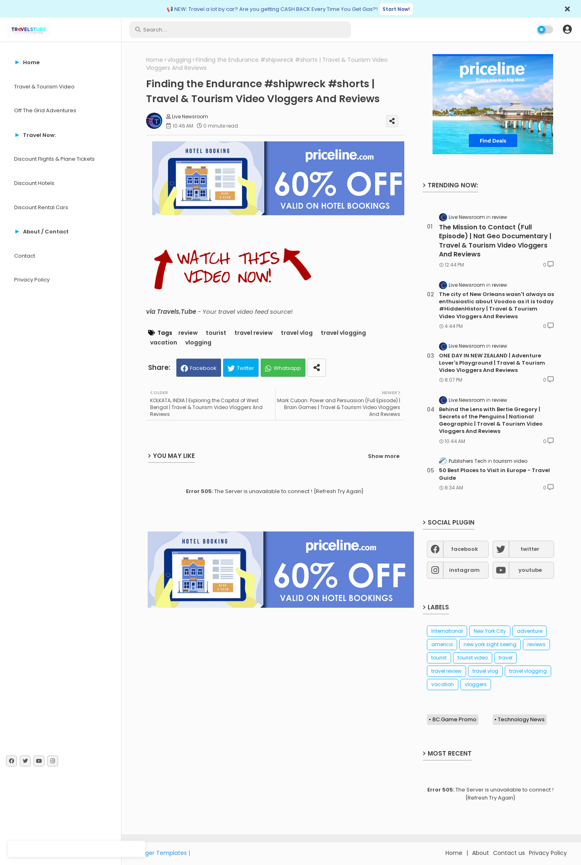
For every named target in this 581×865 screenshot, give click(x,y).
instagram (464, 570)
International (447, 631)
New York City (490, 631)
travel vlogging (343, 333)
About (480, 853)
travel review (253, 333)
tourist (216, 333)
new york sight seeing (490, 644)
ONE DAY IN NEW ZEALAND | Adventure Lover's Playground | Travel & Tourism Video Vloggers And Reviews (492, 363)
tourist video (473, 657)
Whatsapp (287, 368)
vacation (163, 342)
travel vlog (297, 333)
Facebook (203, 368)
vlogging (179, 60)
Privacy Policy (32, 279)
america (442, 644)
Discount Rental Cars (41, 207)
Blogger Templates (160, 853)
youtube (530, 570)
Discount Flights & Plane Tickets (54, 159)
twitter (529, 549)
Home (154, 60)
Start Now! (396, 9)
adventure (529, 631)
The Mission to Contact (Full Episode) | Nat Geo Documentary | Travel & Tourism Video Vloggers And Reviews (495, 241)
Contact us (509, 853)
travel (505, 657)
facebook (464, 549)
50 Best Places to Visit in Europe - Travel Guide (494, 474)
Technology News (521, 719)
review (188, 333)
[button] (567, 29)
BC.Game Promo (455, 719)
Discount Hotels (34, 183)
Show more (383, 456)
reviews (536, 644)
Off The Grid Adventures (45, 110)
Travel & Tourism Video (44, 86)
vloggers (476, 684)
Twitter (245, 368)
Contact (24, 256)
